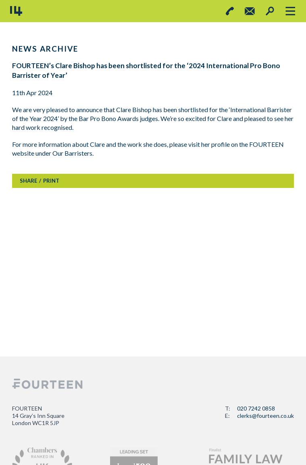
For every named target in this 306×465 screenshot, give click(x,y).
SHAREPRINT (39, 180)
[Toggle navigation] (290, 11)
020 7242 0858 (256, 408)
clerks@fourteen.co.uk (265, 415)
